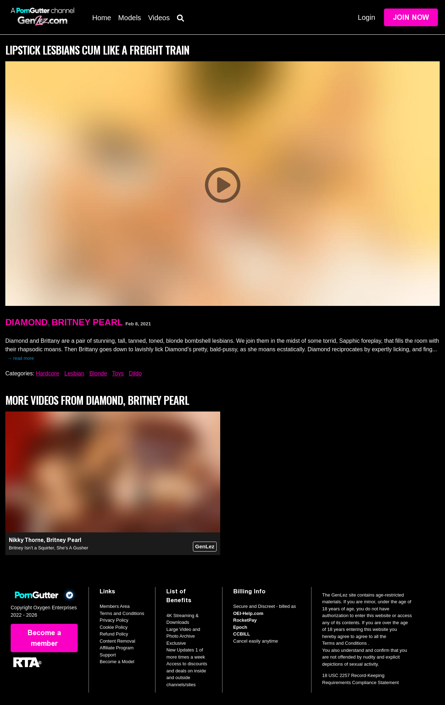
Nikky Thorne (26, 540)
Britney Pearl (87, 322)
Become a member (44, 638)
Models (129, 18)
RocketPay (245, 620)
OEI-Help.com (248, 613)
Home (101, 18)
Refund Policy (114, 634)
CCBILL (241, 634)
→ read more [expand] (20, 358)
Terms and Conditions (122, 613)
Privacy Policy (114, 620)
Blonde (98, 373)
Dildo (135, 373)
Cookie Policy (114, 627)
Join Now (411, 17)
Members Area (115, 606)
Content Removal (117, 641)
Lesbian (74, 373)
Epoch (240, 627)
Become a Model (117, 661)
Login (366, 17)
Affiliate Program (117, 647)
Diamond (26, 322)
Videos (159, 18)
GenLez (204, 546)
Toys (118, 373)
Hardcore (47, 373)
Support (108, 655)
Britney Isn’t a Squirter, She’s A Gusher (48, 547)
